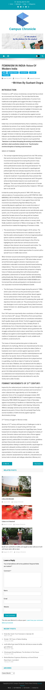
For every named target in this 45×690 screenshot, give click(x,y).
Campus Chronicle (22, 29)
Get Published (17, 687)
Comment (7, 571)
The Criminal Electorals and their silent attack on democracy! (38, 464)
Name (6, 590)
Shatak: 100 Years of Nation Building (15, 639)
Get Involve (27, 687)
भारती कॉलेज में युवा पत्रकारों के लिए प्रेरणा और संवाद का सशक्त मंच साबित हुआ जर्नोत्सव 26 (23, 646)
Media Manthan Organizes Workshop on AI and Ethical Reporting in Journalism (21, 659)
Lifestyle (32, 72)
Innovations (24, 72)
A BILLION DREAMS (8, 499)
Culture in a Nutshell (8, 521)
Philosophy (6, 75)
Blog (4, 72)
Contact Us (35, 687)
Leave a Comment (34, 78)
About (9, 687)
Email (5, 598)
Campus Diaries (13, 72)
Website (6, 607)
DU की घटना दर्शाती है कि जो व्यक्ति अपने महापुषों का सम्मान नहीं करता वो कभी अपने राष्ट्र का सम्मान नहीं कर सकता (22, 548)
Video (24, 4)
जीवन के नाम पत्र (8, 464)
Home (11, 4)
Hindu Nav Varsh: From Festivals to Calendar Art (19, 634)
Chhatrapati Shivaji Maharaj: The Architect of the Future (21, 652)
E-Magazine (32, 4)
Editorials (18, 4)
